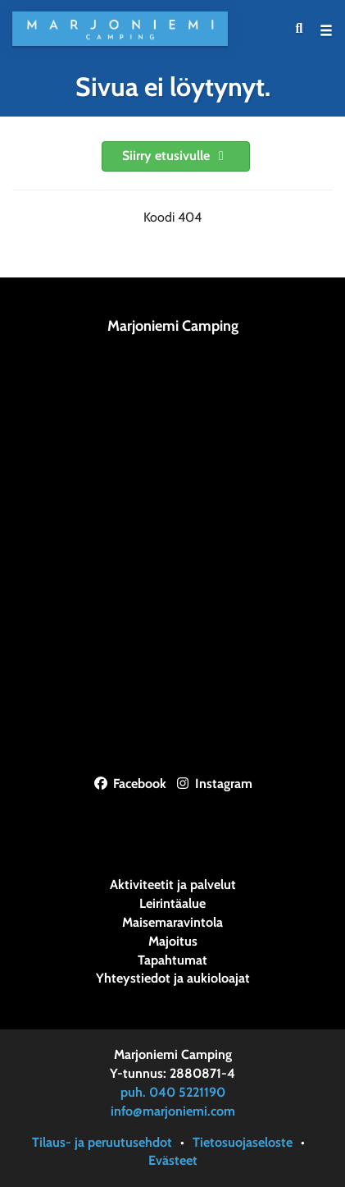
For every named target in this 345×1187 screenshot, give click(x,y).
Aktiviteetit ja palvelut (173, 885)
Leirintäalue (172, 903)
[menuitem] (299, 28)
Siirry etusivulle (175, 155)
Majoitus (172, 941)
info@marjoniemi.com (173, 1111)
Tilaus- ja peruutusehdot (102, 1142)
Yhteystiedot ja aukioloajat (173, 978)
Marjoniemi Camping (172, 326)
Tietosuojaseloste (243, 1142)
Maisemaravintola (172, 922)
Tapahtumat (172, 960)
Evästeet (172, 1160)
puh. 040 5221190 (172, 1092)
